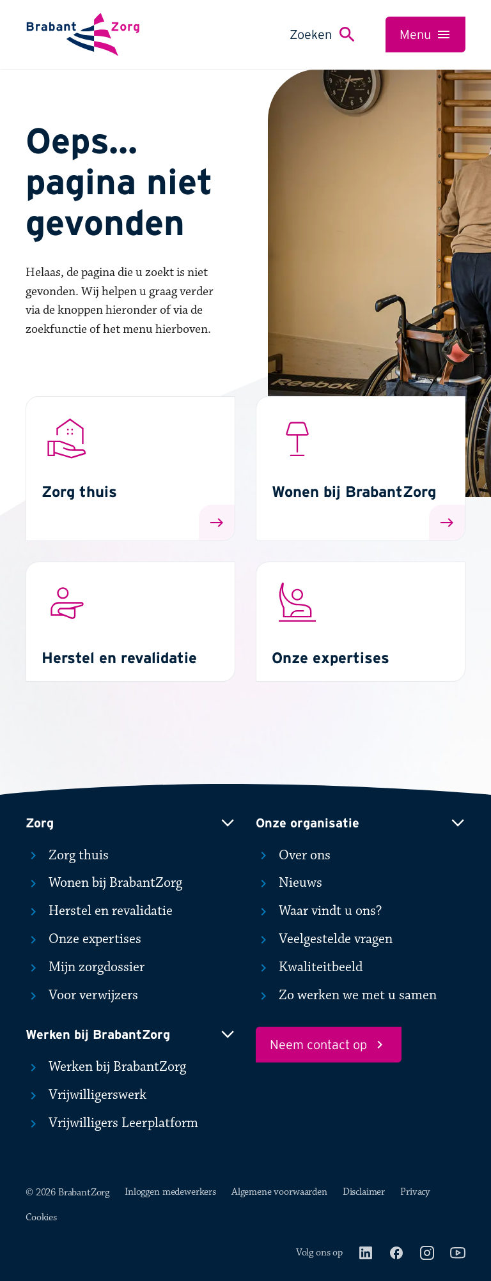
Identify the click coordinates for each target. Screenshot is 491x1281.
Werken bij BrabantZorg (106, 1067)
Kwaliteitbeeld (309, 967)
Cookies (41, 1217)
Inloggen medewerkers (170, 1192)
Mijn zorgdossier (85, 967)
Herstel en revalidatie (99, 911)
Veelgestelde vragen (324, 939)
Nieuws (289, 883)
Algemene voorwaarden (279, 1192)
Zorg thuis (67, 855)
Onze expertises (83, 939)
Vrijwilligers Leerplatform (112, 1123)
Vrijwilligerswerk (86, 1095)
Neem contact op (328, 1044)
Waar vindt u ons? (319, 911)
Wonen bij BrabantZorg (104, 883)
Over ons (293, 855)
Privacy (415, 1192)
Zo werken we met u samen (346, 995)
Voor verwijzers (82, 995)
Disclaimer (364, 1192)
